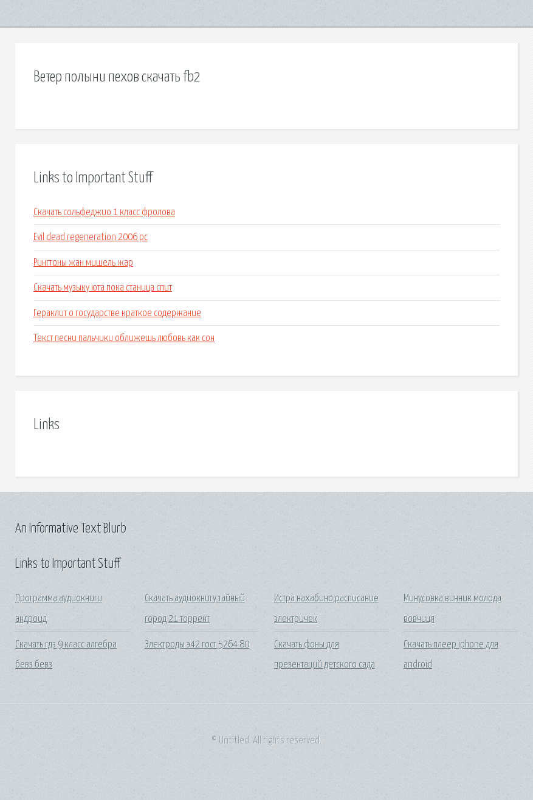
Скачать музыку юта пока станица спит (102, 288)
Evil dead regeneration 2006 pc (90, 237)
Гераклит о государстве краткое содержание (117, 313)
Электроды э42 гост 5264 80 (197, 645)
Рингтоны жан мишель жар (83, 263)
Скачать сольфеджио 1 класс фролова (104, 212)
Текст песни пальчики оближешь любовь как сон (124, 338)
